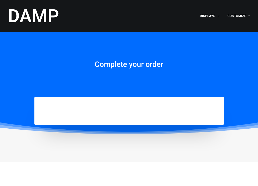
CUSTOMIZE (238, 16)
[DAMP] (33, 16)
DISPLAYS (209, 16)
